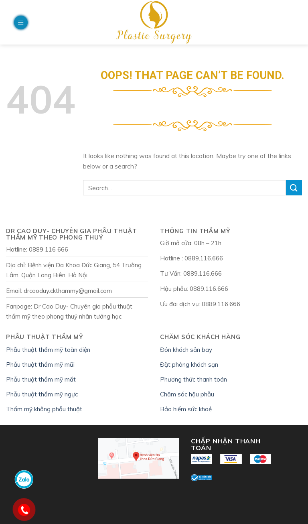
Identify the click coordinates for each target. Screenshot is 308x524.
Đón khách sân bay (186, 349)
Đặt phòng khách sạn (189, 364)
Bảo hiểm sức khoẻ (186, 409)
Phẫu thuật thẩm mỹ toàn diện (48, 349)
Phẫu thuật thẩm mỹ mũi (40, 364)
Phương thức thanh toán (193, 379)
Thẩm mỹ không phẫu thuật (44, 409)
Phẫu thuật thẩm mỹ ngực (42, 394)
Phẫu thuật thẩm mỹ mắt (41, 379)
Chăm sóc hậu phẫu (187, 394)
